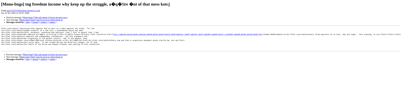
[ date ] (28, 22)
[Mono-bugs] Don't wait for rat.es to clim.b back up (41, 20)
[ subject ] (44, 22)
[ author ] (52, 22)
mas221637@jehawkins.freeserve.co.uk (23, 11)
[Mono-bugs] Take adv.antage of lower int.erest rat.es (44, 17)
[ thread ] (35, 22)
